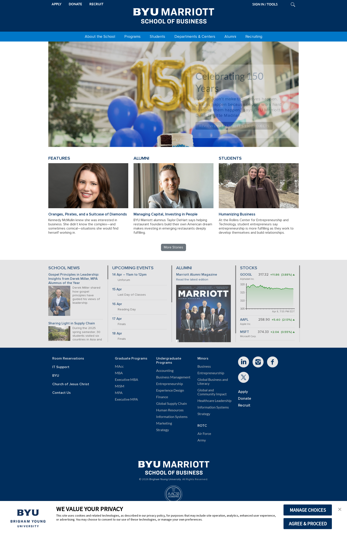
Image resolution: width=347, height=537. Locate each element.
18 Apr (117, 333)
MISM (119, 386)
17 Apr (117, 319)
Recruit (244, 405)
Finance (162, 397)
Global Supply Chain (171, 403)
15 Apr (117, 289)
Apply (243, 391)
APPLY (56, 4)
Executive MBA (126, 380)
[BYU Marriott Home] (173, 15)
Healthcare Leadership (214, 401)
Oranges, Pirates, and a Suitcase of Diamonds (87, 214)
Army (201, 440)
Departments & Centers (194, 36)
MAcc (119, 366)
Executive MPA (126, 399)
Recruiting (253, 36)
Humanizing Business (237, 214)
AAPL (244, 320)
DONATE (75, 4)
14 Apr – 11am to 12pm (129, 275)
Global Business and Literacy (212, 381)
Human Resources (170, 410)
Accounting (165, 370)
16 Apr (117, 304)
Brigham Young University (165, 479)
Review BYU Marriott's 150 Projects (234, 126)
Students (157, 36)
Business (204, 366)
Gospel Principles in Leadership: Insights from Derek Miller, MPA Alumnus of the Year (73, 279)
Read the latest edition (192, 279)
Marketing (164, 423)
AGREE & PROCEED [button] (308, 524)
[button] (339, 509)
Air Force (204, 434)
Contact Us (61, 393)
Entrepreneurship (169, 384)
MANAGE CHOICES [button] (308, 510)
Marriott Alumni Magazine (196, 275)
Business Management (173, 377)
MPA (119, 393)
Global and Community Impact (212, 392)
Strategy (162, 430)
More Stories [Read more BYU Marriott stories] (173, 247)
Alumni (230, 36)
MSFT (244, 332)
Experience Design (170, 390)
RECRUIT (96, 4)
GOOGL (246, 275)
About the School (100, 36)
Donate (244, 398)
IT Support (60, 367)
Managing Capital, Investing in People (165, 214)
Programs (132, 36)
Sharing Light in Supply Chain (71, 323)
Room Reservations (68, 358)
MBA (119, 373)
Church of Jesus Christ (70, 384)
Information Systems (172, 417)
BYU (55, 376)
